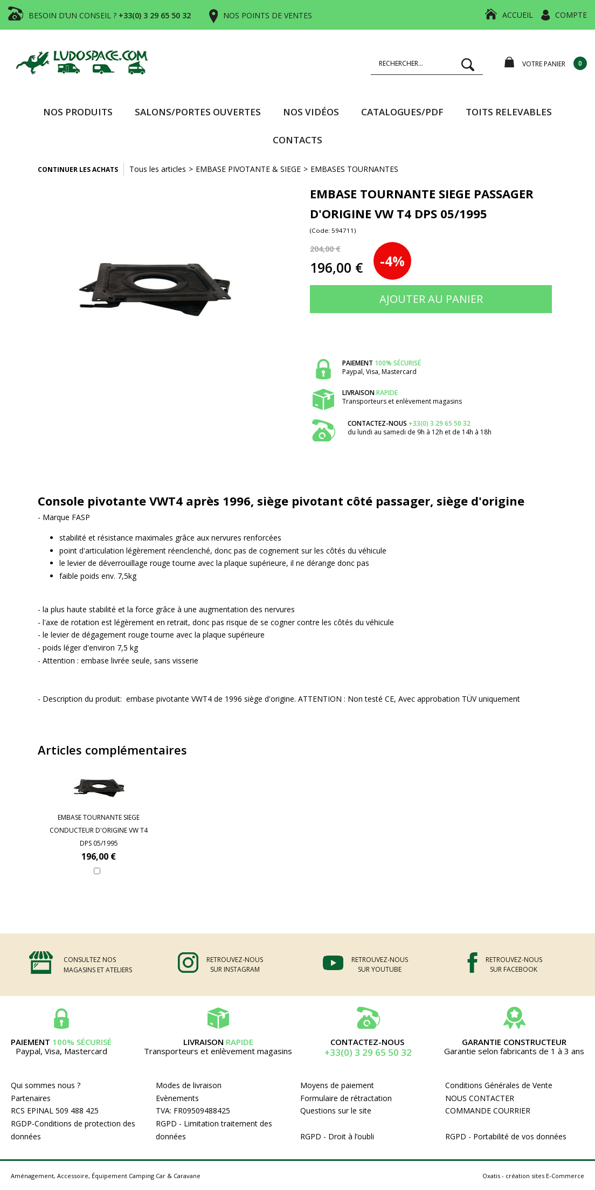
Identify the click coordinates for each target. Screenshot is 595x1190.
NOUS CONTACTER (479, 1098)
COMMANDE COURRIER (487, 1110)
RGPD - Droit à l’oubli (337, 1136)
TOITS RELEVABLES (509, 112)
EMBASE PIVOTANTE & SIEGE (248, 169)
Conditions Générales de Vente (498, 1085)
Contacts (297, 140)
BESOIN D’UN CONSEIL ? (110, 15)
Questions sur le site (335, 1110)
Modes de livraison (189, 1085)
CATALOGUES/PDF (402, 112)
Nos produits (78, 112)
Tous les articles (157, 169)
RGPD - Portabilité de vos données (505, 1136)
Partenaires (31, 1098)
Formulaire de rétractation (346, 1098)
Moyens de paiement (337, 1085)
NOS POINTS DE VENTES (267, 15)
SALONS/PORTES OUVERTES (198, 112)
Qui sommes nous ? (45, 1085)
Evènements (177, 1098)
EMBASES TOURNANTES (354, 169)
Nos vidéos (311, 112)
